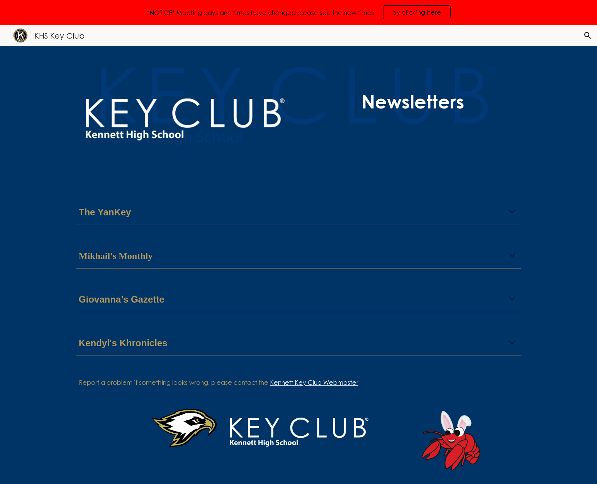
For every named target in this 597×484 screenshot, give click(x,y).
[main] (412, 101)
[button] (587, 35)
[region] (298, 12)
